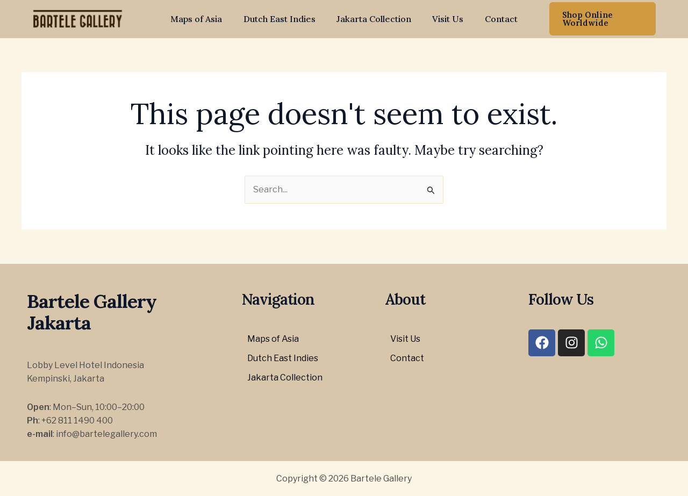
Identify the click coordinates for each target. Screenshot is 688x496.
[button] (598, 18)
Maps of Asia (204, 19)
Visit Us (444, 19)
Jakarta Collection (373, 19)
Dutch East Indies (283, 19)
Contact (493, 19)
